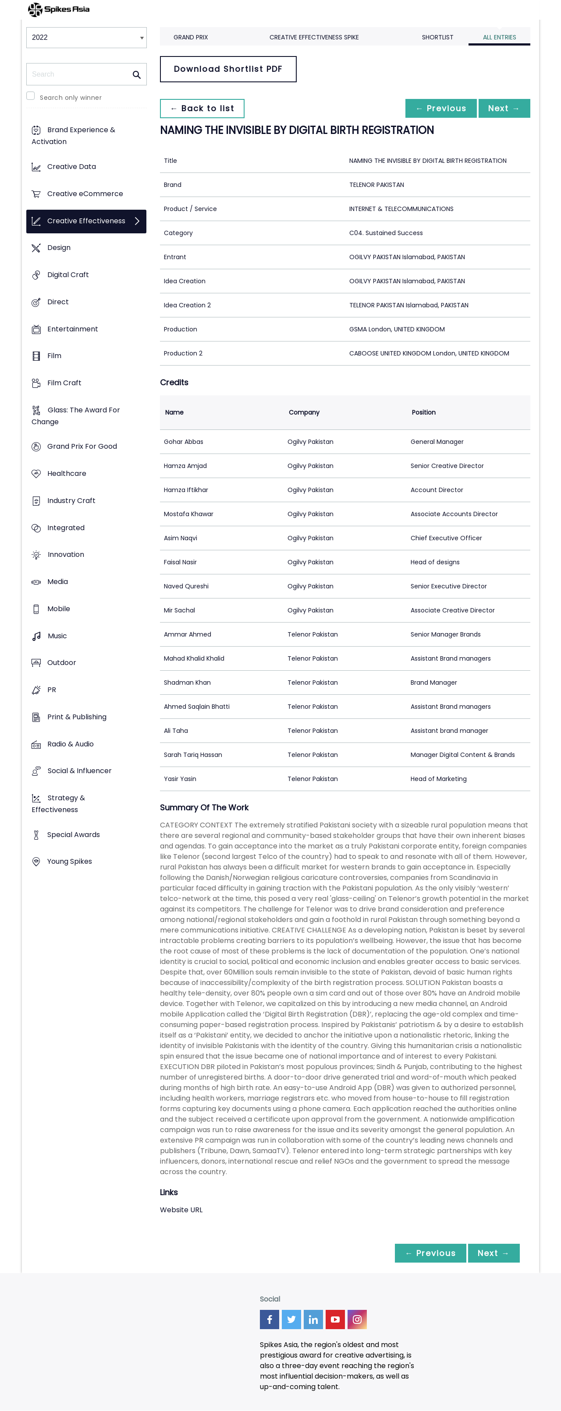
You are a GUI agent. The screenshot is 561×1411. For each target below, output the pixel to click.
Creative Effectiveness (86, 221)
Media (57, 582)
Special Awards (73, 835)
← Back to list (202, 108)
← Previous (439, 108)
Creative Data (71, 167)
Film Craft (64, 383)
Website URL (181, 1210)
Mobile (58, 609)
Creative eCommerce (85, 194)
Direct (58, 302)
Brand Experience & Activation (73, 136)
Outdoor (61, 663)
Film (54, 356)
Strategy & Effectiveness (58, 804)
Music (57, 636)
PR (51, 690)
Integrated (66, 528)
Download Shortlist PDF (228, 68)
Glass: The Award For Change (76, 416)
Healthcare (66, 474)
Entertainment (72, 329)
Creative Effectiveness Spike (314, 37)
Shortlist (438, 37)
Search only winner (71, 97)
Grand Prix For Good (82, 447)
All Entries (499, 37)
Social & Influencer (80, 771)
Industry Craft (71, 501)
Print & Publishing (77, 717)
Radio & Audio (70, 744)
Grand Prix (191, 37)
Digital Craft (68, 275)
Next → (503, 108)
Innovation (66, 555)
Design (59, 248)
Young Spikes (69, 862)
